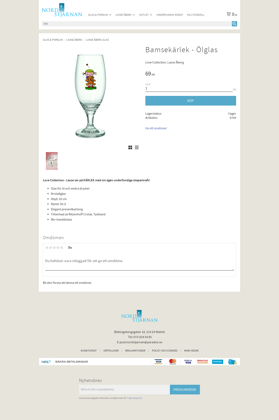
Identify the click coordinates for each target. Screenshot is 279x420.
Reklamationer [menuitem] (135, 350)
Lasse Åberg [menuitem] (123, 15)
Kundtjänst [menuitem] (89, 350)
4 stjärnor (58, 247)
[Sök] (234, 23)
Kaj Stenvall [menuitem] (196, 15)
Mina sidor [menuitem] (191, 350)
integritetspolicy (134, 398)
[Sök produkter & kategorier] (137, 23)
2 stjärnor (50, 247)
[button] (130, 147)
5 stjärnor (61, 247)
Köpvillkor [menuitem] (111, 350)
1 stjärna (47, 247)
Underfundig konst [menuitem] (169, 15)
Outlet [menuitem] (144, 15)
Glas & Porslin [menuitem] (98, 15)
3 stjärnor (54, 247)
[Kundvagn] (231, 15)
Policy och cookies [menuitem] (165, 350)
